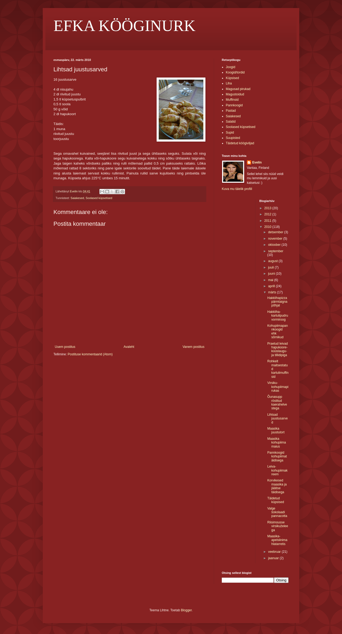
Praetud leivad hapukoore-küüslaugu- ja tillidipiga (277, 349)
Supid (230, 132)
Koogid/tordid (235, 72)
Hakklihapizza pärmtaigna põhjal (277, 302)
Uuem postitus (65, 347)
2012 (268, 214)
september (275, 251)
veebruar (275, 552)
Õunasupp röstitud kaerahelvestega (277, 402)
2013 (268, 208)
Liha (229, 83)
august (273, 261)
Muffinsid (232, 100)
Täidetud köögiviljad (240, 143)
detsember (276, 232)
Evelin (257, 162)
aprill (272, 286)
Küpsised (232, 78)
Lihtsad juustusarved (277, 418)
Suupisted (233, 138)
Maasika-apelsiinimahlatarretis (277, 540)
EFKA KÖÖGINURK (124, 25)
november (275, 238)
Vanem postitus (193, 347)
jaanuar (273, 558)
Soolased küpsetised (99, 198)
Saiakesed (77, 198)
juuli (271, 267)
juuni (272, 273)
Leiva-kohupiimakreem (277, 470)
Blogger (186, 610)
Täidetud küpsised (275, 500)
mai (271, 280)
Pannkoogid (234, 105)
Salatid (231, 121)
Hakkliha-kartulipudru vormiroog (277, 315)
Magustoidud (235, 94)
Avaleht (129, 347)
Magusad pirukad (238, 89)
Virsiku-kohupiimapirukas (277, 386)
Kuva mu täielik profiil (237, 189)
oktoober (274, 245)
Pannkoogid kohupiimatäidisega (277, 456)
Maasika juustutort (275, 430)
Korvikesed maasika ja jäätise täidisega (276, 486)
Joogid (230, 67)
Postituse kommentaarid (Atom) (90, 354)
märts (272, 292)
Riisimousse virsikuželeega (277, 526)
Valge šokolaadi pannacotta (277, 512)
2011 (268, 221)
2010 (268, 227)
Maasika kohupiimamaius (276, 442)
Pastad (231, 110)
